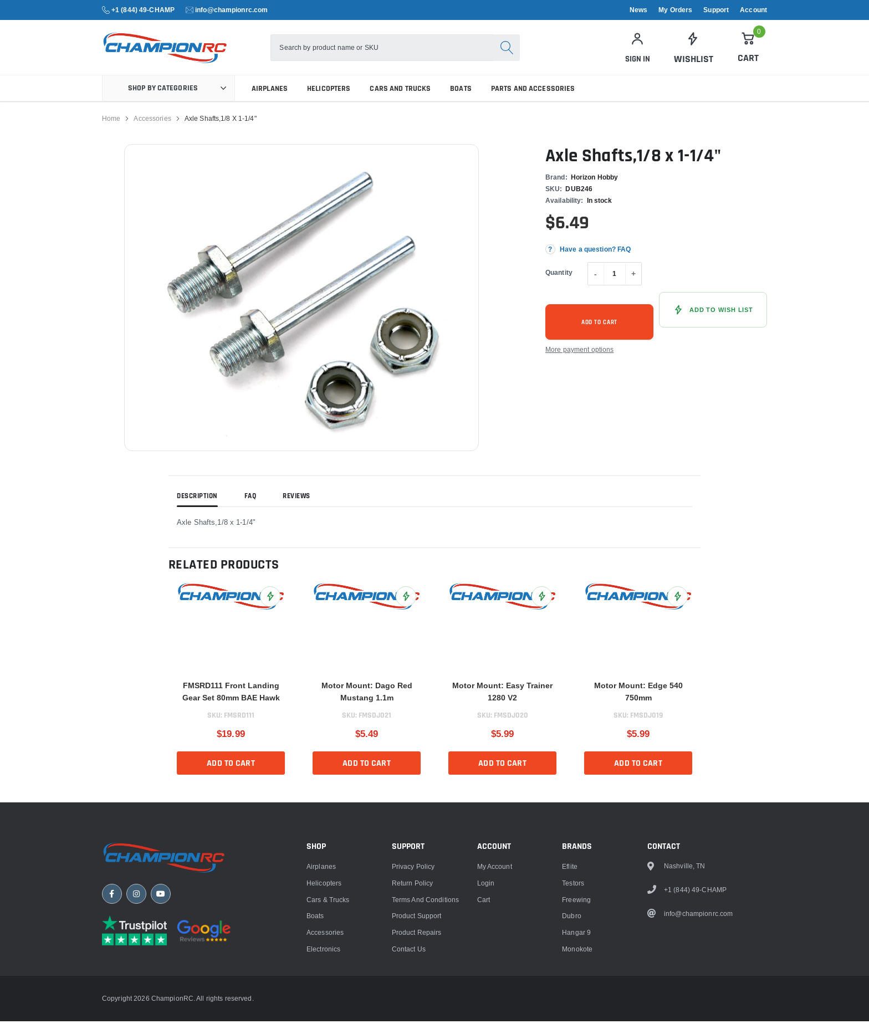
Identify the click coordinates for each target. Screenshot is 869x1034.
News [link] (638, 10)
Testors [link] (573, 1009)
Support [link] (716, 10)
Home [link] (111, 131)
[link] (693, 54)
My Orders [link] (675, 10)
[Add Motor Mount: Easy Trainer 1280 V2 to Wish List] (541, 609)
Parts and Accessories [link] (533, 101)
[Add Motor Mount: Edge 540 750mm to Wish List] (677, 609)
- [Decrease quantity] (595, 286)
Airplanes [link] (270, 101)
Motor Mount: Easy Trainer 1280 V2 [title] (502, 704)
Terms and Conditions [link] (425, 1025)
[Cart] (748, 53)
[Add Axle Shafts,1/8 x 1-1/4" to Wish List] (713, 322)
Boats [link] (461, 101)
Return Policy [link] (412, 1009)
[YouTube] (161, 1022)
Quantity (558, 285)
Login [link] (486, 1009)
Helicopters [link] (328, 101)
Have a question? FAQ (595, 262)
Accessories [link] (152, 131)
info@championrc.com (231, 10)
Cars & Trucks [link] (328, 1025)
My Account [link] (494, 992)
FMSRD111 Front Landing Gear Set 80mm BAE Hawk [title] (231, 704)
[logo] (189, 54)
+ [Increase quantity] (633, 286)
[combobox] (394, 54)
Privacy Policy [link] (413, 992)
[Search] (519, 54)
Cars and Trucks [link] (400, 101)
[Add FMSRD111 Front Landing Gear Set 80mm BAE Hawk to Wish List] (270, 609)
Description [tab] (197, 509)
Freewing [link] (576, 1025)
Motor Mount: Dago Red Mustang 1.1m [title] (366, 704)
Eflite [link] (569, 992)
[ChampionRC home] (168, 984)
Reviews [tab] (296, 509)
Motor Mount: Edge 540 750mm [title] (638, 704)
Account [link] (753, 10)
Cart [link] (483, 1025)
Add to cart (599, 335)
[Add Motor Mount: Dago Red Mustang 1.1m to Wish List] (406, 609)
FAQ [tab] (250, 509)
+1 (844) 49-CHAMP (143, 10)
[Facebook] (112, 1022)
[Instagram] (136, 1022)
